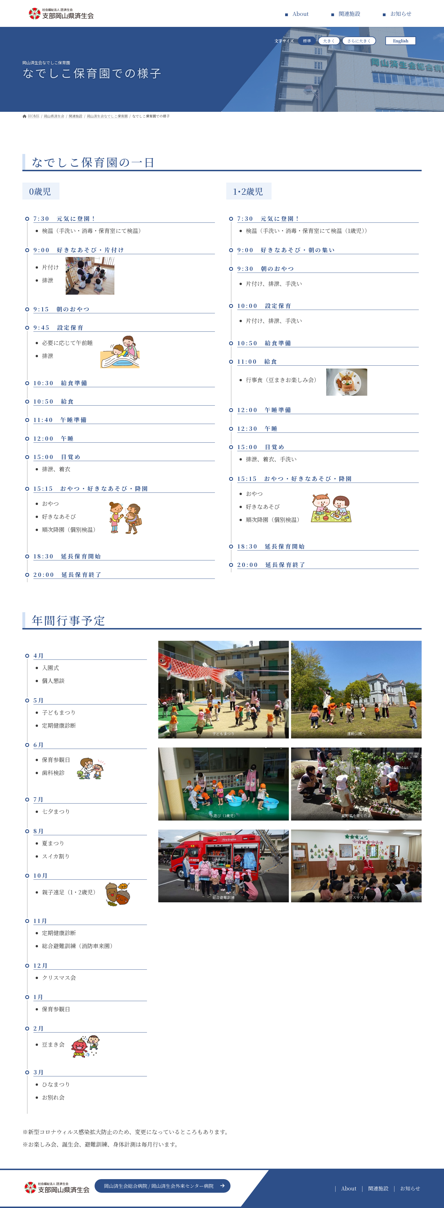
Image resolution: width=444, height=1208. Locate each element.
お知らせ (400, 13)
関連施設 (349, 13)
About (301, 13)
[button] (162, 1186)
